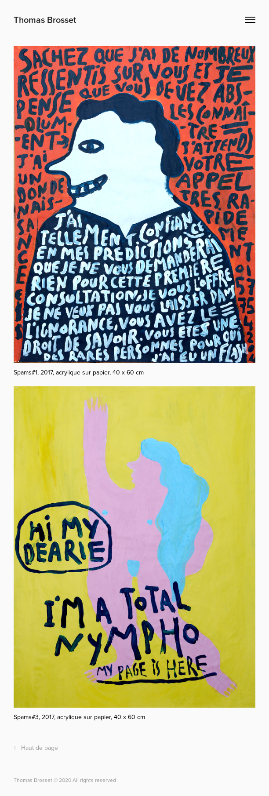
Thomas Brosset (45, 19)
